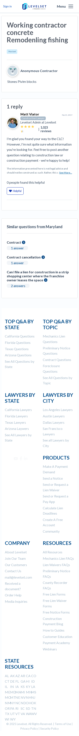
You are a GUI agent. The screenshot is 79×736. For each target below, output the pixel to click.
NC (17, 703)
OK (33, 703)
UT (12, 714)
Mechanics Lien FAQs (58, 558)
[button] (71, 6)
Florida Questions (18, 342)
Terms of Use (63, 724)
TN (33, 708)
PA (12, 708)
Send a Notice (53, 478)
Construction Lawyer (33, 118)
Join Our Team (15, 558)
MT (13, 697)
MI (23, 692)
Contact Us (13, 571)
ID (33, 681)
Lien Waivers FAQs (56, 565)
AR (23, 676)
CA (28, 676)
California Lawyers (18, 410)
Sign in (7, 6)
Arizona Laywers (17, 428)
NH (28, 697)
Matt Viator (29, 114)
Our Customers (16, 565)
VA (23, 714)
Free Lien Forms (54, 594)
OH (28, 703)
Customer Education (57, 637)
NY (12, 703)
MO (8, 697)
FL (17, 681)
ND (23, 703)
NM (8, 703)
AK (12, 676)
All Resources (52, 552)
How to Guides (53, 630)
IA (17, 687)
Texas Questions (17, 349)
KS (23, 687)
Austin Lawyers (54, 416)
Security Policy (49, 728)
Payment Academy (56, 643)
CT (7, 681)
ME (7, 692)
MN (29, 692)
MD (13, 692)
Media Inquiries (16, 601)
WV (34, 714)
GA (23, 681)
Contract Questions (57, 360)
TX (7, 714)
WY (13, 719)
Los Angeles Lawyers (58, 410)
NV (23, 697)
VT (17, 714)
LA (33, 687)
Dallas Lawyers (53, 422)
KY (28, 687)
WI (7, 719)
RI (17, 708)
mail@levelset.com (18, 577)
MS (33, 692)
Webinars (50, 649)
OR (7, 708)
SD (28, 708)
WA (28, 714)
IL (6, 687)
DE (12, 681)
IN (12, 687)
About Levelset (16, 552)
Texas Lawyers (15, 422)
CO (33, 676)
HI (28, 681)
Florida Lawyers (16, 416)
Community (51, 531)
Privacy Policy (29, 728)
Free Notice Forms (56, 612)
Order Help (13, 595)
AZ (17, 676)
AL (7, 676)
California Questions (20, 336)
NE (17, 697)
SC (23, 708)
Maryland (12, 51)
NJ (33, 697)
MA (18, 692)
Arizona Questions (18, 355)
